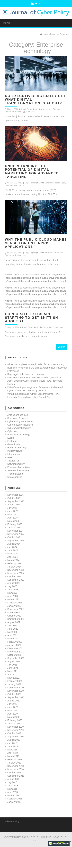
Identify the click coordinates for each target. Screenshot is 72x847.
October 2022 (14, 615)
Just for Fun (13, 460)
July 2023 (12, 586)
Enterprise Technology (15, 112)
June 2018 (12, 785)
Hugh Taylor (26, 109)
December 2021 (15, 648)
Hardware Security (16, 447)
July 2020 (12, 704)
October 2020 (14, 694)
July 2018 (12, 782)
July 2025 (12, 508)
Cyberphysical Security (19, 428)
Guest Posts (13, 444)
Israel (10, 457)
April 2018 (12, 792)
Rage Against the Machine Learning (25, 374)
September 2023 (15, 579)
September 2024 (15, 540)
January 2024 (14, 566)
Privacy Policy (12, 821)
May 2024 (12, 553)
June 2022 (12, 628)
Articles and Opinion (50, 109)
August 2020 (13, 700)
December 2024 (15, 530)
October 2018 (14, 772)
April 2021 (12, 674)
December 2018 (15, 766)
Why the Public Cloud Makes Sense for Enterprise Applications (36, 243)
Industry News (14, 451)
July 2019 (12, 743)
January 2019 (14, 762)
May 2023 (12, 593)
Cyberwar (12, 431)
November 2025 (15, 494)
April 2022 (12, 635)
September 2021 (15, 658)
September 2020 (15, 697)
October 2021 (14, 655)
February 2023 (14, 602)
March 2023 (13, 599)
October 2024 (14, 537)
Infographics (13, 454)
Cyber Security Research (20, 424)
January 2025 (14, 527)
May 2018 (12, 789)
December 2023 (15, 570)
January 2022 (14, 645)
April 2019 (12, 753)
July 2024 (12, 547)
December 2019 (15, 726)
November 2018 (15, 769)
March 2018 (13, 795)
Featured (31, 112)
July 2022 (12, 625)
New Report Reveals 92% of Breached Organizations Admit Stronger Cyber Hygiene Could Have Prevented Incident (34, 380)
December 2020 (15, 687)
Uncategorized (14, 477)
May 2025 (12, 514)
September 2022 (15, 619)
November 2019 (15, 730)
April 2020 (12, 713)
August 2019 (13, 740)
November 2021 (15, 651)
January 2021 (14, 684)
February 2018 (14, 798)
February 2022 (14, 642)
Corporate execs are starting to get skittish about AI (31, 317)
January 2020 (14, 723)
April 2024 (12, 557)
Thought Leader (15, 473)
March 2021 (13, 677)
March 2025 (13, 521)
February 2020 (14, 720)
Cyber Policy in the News (20, 421)
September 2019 (15, 736)
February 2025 (14, 524)
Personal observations (15, 185)
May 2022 (12, 632)
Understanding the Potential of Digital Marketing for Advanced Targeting (32, 171)
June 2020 (12, 707)
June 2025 (12, 511)
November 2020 (15, 691)
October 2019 (14, 733)
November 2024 (15, 534)
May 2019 (12, 749)
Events (10, 437)
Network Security (16, 464)
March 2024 (13, 560)
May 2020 (12, 710)
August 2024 (13, 544)
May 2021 (12, 671)
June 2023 (12, 589)
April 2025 (12, 517)
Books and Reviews (17, 418)
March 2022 (13, 638)
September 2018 (15, 775)
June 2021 (12, 668)
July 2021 (12, 664)
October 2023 (14, 576)
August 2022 (13, 622)
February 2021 (14, 681)
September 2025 (15, 501)
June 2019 (12, 746)
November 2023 (15, 573)
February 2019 (14, 759)
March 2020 (13, 717)
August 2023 (13, 583)
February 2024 (14, 563)
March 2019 (13, 756)
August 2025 (13, 504)
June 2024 (12, 550)
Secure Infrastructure (18, 470)
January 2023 (14, 606)
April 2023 (12, 596)
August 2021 (13, 661)
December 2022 (15, 609)
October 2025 (14, 498)
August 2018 (13, 779)
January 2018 (14, 802)
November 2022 (15, 612)
